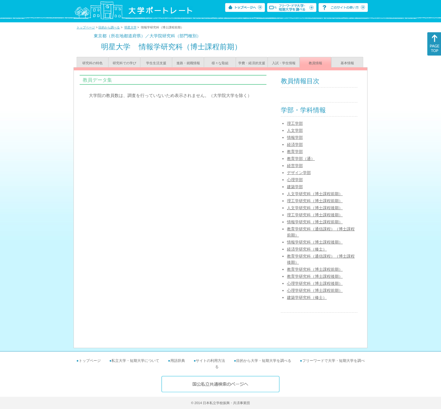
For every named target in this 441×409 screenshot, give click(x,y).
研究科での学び (124, 63)
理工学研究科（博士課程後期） (315, 215)
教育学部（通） (301, 158)
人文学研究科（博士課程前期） (315, 193)
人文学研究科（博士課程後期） (315, 208)
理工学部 (295, 123)
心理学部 (295, 179)
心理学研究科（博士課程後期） (315, 283)
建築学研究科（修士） (307, 297)
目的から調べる (109, 27)
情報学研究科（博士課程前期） (315, 222)
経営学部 (295, 165)
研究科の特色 (92, 63)
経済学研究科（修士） (307, 249)
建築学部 (295, 186)
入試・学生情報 (284, 63)
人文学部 (295, 130)
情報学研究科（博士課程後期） (315, 242)
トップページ (86, 27)
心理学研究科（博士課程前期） (315, 290)
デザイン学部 (299, 172)
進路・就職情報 (188, 63)
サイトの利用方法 (210, 361)
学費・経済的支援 (251, 63)
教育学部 (295, 151)
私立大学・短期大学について (135, 361)
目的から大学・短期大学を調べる (263, 361)
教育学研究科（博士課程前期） (315, 269)
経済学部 (295, 144)
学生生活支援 (156, 63)
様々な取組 (220, 63)
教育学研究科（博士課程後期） (315, 276)
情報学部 (295, 137)
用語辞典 (177, 361)
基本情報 (347, 63)
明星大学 (130, 27)
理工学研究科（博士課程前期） (315, 201)
